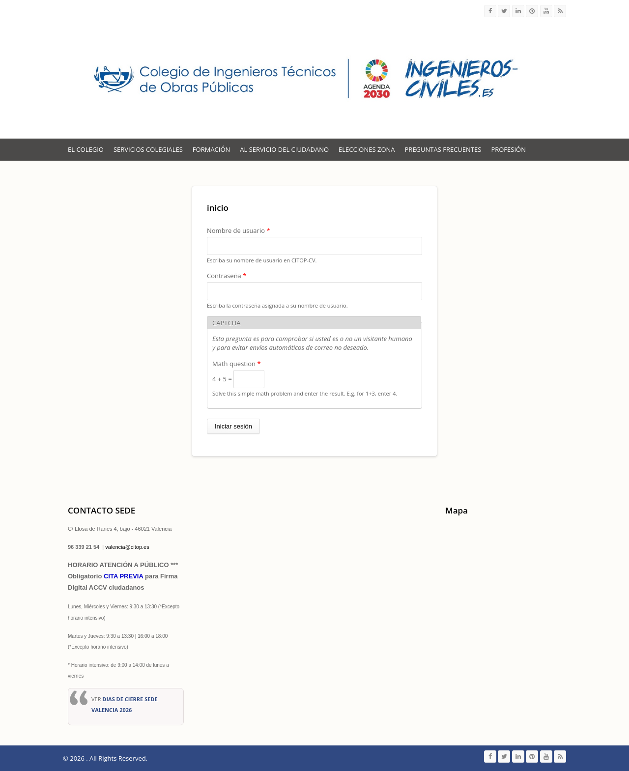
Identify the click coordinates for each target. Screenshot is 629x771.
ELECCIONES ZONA (367, 149)
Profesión (508, 149)
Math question (236, 363)
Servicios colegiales (148, 149)
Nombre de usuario (238, 230)
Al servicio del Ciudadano (284, 149)
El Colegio (86, 149)
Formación (211, 149)
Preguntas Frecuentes (443, 149)
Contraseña (226, 275)
